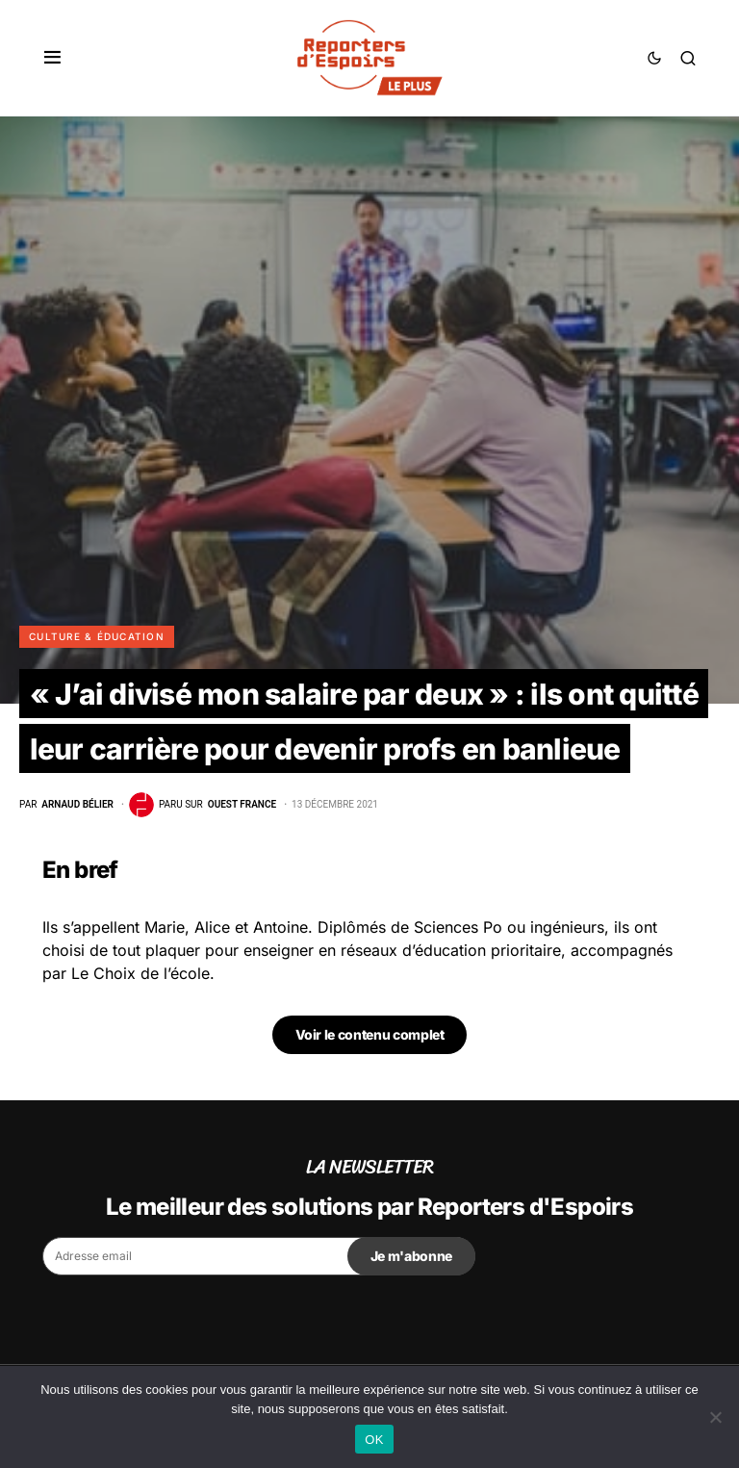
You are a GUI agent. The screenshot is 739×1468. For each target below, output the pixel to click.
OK (374, 1439)
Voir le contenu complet (370, 1034)
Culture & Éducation (97, 636)
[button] (52, 57)
